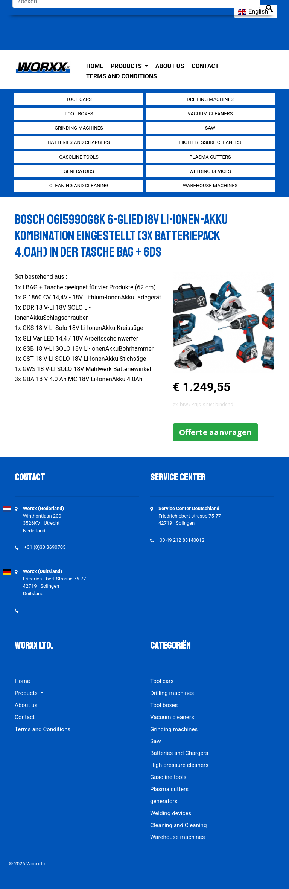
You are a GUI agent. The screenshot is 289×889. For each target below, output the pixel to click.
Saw (210, 128)
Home (94, 66)
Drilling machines (210, 99)
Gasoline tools (78, 157)
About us (169, 66)
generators (79, 171)
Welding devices (210, 171)
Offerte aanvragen (215, 432)
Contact (205, 66)
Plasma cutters (210, 157)
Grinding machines (79, 128)
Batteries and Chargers (79, 142)
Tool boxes (79, 113)
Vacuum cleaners (210, 113)
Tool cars (78, 99)
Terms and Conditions (121, 76)
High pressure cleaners (210, 142)
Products (127, 66)
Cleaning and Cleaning (78, 185)
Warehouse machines (210, 185)
